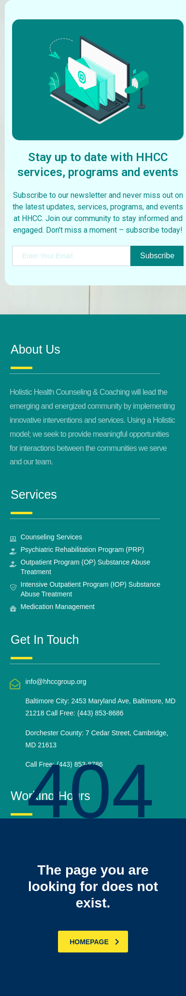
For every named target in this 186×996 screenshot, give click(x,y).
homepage (94, 942)
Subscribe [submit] (157, 256)
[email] (71, 256)
